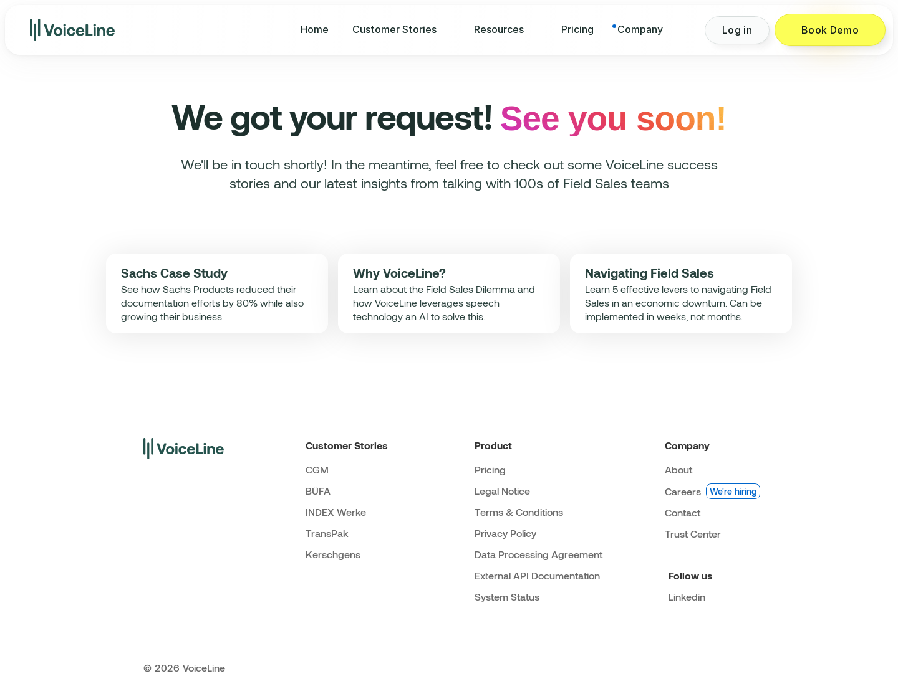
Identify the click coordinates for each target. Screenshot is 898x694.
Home (315, 29)
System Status (507, 596)
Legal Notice (502, 491)
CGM (317, 469)
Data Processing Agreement (538, 554)
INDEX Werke (336, 512)
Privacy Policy (505, 533)
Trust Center (693, 534)
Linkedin (687, 596)
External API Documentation (537, 575)
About (678, 469)
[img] (72, 30)
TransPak (327, 533)
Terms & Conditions (519, 512)
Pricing (577, 29)
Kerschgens (333, 554)
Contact (682, 512)
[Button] (737, 30)
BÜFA (318, 491)
